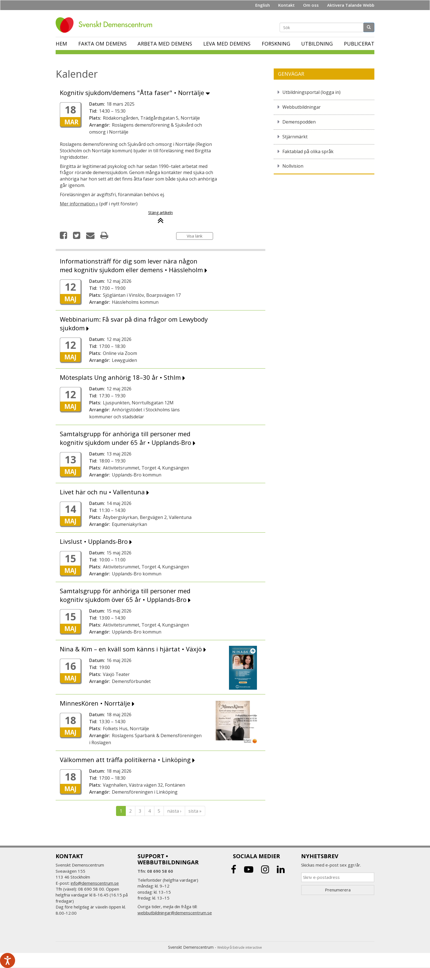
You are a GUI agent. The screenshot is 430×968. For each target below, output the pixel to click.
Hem (61, 43)
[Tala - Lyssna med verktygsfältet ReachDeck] (7, 960)
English (262, 5)
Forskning (276, 43)
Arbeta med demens (165, 43)
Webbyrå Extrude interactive (239, 947)
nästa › (174, 811)
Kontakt (286, 5)
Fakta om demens (102, 43)
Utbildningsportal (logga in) (311, 92)
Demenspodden (299, 122)
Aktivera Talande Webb (350, 5)
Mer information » (79, 204)
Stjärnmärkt (295, 137)
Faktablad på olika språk (308, 151)
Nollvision (292, 166)
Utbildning (317, 43)
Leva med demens (227, 43)
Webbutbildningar (301, 107)
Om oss (311, 5)
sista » (195, 811)
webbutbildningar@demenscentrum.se (175, 912)
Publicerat (359, 43)
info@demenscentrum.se (95, 883)
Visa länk (194, 236)
